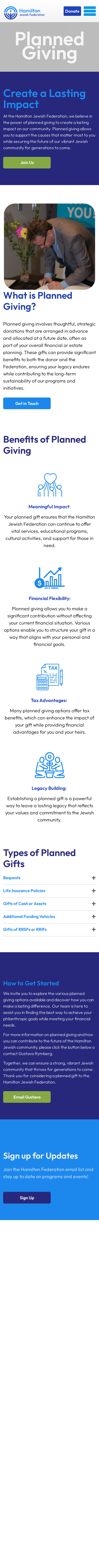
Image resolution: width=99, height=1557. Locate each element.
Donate (72, 11)
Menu (90, 11)
